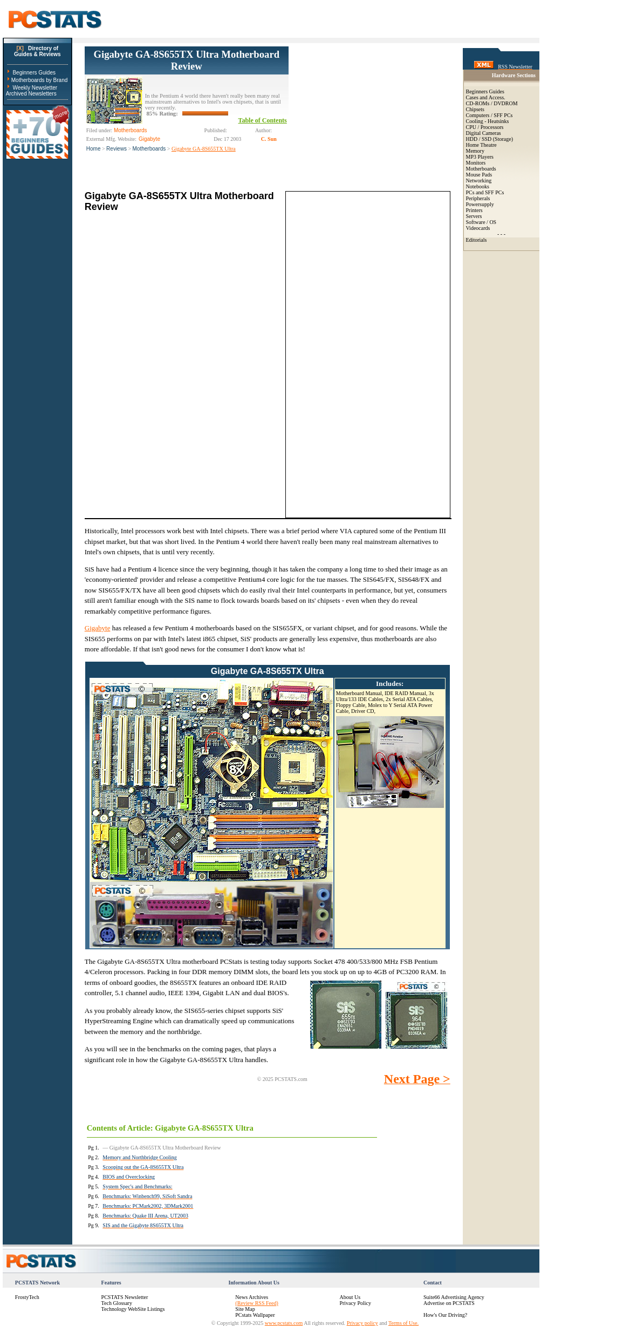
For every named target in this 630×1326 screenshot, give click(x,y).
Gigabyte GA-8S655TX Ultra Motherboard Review (186, 60)
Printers (474, 210)
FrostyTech (27, 1297)
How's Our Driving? (445, 1315)
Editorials (476, 240)
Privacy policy (362, 1323)
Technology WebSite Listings (133, 1309)
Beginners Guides (34, 73)
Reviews (116, 149)
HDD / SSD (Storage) (489, 139)
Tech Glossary (116, 1303)
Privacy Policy (355, 1303)
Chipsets (475, 109)
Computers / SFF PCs (489, 115)
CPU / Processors (485, 127)
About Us (349, 1297)
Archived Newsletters (31, 94)
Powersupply (480, 204)
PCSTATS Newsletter (124, 1297)
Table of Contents (262, 120)
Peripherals (478, 198)
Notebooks (477, 186)
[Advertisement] (369, 113)
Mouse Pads (479, 175)
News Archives (251, 1297)
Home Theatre (481, 145)
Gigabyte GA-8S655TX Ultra (204, 149)
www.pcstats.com (284, 1323)
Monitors (476, 163)
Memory (475, 151)
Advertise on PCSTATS (449, 1303)
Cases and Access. (485, 97)
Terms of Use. (403, 1323)
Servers (474, 216)
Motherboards (149, 149)
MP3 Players (480, 157)
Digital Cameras (483, 133)
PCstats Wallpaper (255, 1315)
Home (93, 149)
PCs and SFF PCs (485, 192)
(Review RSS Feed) (256, 1303)
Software (475, 222)
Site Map (245, 1309)
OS (492, 222)
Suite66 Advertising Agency (453, 1297)
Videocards (478, 228)
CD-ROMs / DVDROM (492, 103)
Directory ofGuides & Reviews (37, 51)
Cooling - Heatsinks (487, 121)
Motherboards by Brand (39, 80)
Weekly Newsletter (34, 88)
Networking (479, 180)
